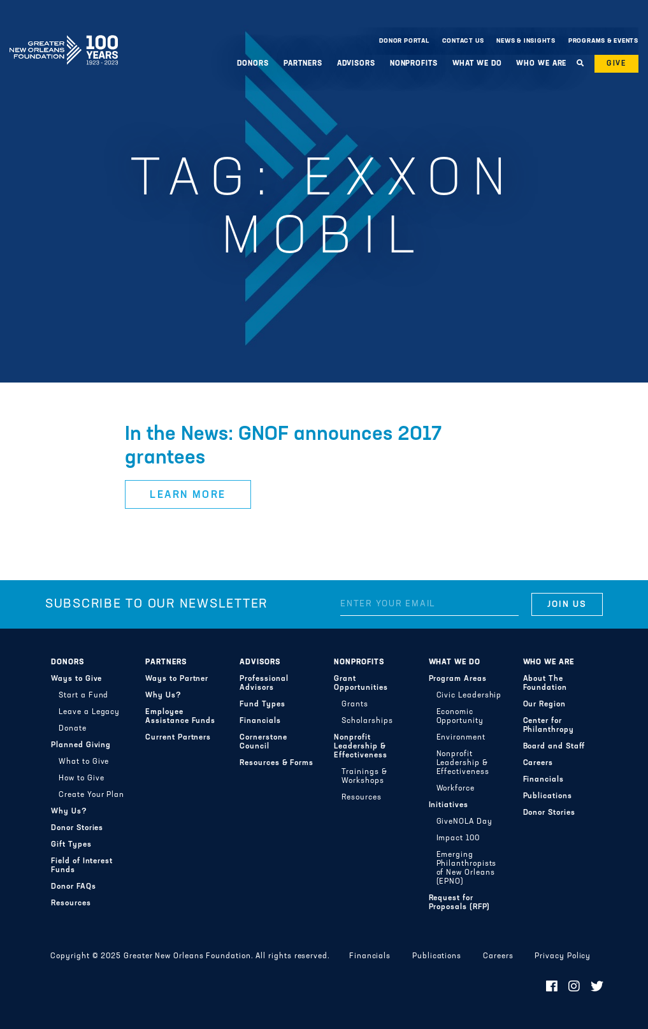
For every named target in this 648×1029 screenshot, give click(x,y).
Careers (538, 763)
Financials (260, 721)
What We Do (477, 64)
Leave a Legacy (89, 712)
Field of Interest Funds (82, 866)
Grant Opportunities (360, 683)
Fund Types (262, 704)
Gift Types (71, 845)
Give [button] (616, 64)
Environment (461, 737)
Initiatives (448, 805)
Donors (252, 64)
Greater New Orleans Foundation (64, 37)
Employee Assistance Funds (180, 716)
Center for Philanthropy (548, 725)
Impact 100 (458, 838)
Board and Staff (554, 746)
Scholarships (367, 721)
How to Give (81, 778)
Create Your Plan (91, 795)
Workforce (455, 788)
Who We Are (541, 64)
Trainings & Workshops (364, 776)
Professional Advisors (264, 683)
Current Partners (178, 737)
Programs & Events (603, 41)
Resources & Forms (276, 763)
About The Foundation (545, 683)
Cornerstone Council (263, 742)
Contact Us (463, 41)
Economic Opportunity (460, 716)
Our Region (544, 704)
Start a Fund (83, 695)
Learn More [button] (188, 495)
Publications (547, 796)
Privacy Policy (563, 956)
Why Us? (69, 811)
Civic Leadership (469, 695)
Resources (70, 903)
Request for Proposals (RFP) (460, 902)
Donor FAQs (73, 887)
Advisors (356, 64)
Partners (303, 64)
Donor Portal (404, 41)
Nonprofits (414, 64)
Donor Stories (77, 828)
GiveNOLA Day (464, 822)
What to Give (84, 762)
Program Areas (458, 679)
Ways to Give (76, 679)
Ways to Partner (176, 679)
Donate (73, 729)
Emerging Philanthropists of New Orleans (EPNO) (466, 868)
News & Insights (526, 41)
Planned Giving (81, 745)
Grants (355, 704)
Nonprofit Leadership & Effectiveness (360, 746)
